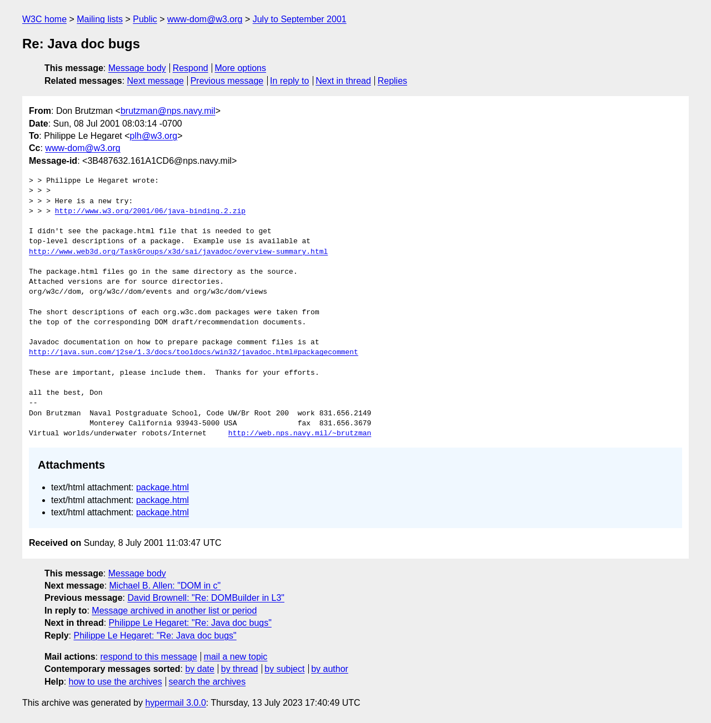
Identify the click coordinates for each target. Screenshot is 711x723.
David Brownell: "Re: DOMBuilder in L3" (205, 597)
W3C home (44, 19)
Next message (155, 81)
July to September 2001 (300, 19)
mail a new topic (236, 656)
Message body (137, 68)
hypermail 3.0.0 (175, 702)
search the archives (207, 681)
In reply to (289, 81)
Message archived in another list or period (174, 610)
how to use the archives (115, 681)
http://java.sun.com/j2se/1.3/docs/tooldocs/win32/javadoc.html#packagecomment (193, 353)
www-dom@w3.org (204, 19)
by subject (284, 669)
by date (199, 669)
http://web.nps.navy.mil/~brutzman (299, 434)
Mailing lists (100, 19)
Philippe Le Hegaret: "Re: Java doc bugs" (190, 622)
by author (329, 669)
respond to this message (148, 656)
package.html (162, 487)
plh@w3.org (154, 135)
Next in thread (343, 81)
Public (145, 19)
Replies (392, 81)
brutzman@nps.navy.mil (168, 111)
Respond (190, 68)
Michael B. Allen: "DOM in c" (165, 585)
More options (241, 68)
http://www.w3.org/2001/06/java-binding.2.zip (150, 212)
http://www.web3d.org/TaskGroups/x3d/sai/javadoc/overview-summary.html (178, 252)
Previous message (227, 81)
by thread (239, 669)
